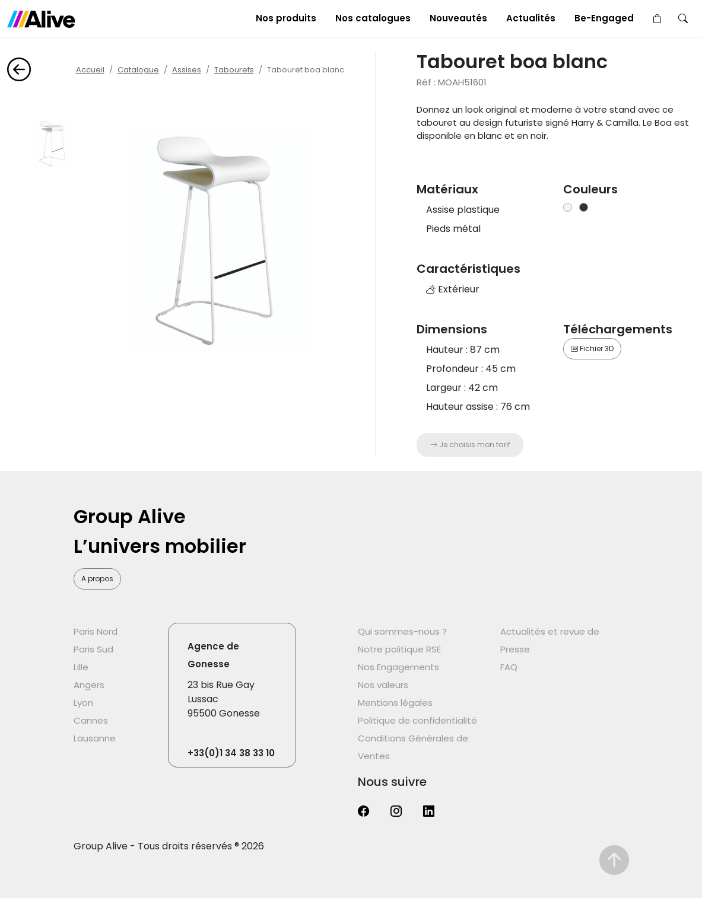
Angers (89, 685)
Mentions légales (395, 702)
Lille (81, 667)
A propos (97, 579)
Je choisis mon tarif (470, 445)
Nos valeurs (383, 685)
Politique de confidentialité (417, 720)
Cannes (91, 720)
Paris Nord (95, 631)
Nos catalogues (373, 18)
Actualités (530, 18)
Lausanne (95, 738)
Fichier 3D (592, 348)
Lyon (83, 702)
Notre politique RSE (399, 649)
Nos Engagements (398, 667)
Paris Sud (93, 649)
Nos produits (286, 18)
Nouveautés (458, 18)
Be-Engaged (604, 18)
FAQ (508, 667)
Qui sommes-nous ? (402, 631)
